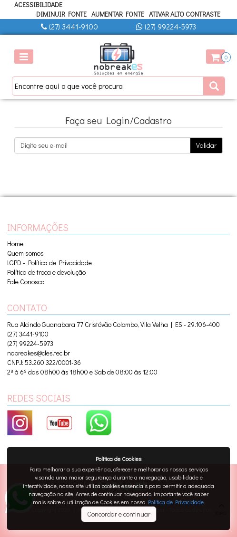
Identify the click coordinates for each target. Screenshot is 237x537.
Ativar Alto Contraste (184, 14)
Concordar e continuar (118, 513)
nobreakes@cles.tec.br (38, 352)
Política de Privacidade (176, 502)
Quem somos (25, 253)
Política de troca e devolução (46, 272)
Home (15, 243)
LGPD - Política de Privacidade (49, 262)
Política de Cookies (118, 458)
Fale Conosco (25, 281)
